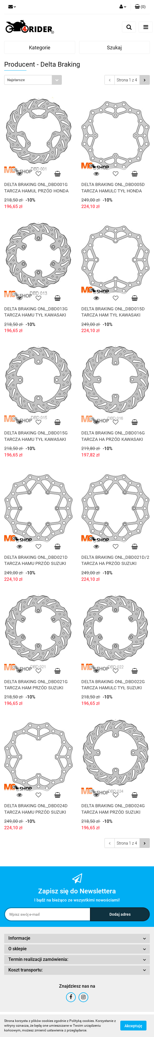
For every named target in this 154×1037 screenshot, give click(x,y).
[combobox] (33, 80)
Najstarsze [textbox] (16, 80)
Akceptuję (133, 1026)
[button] (140, 7)
